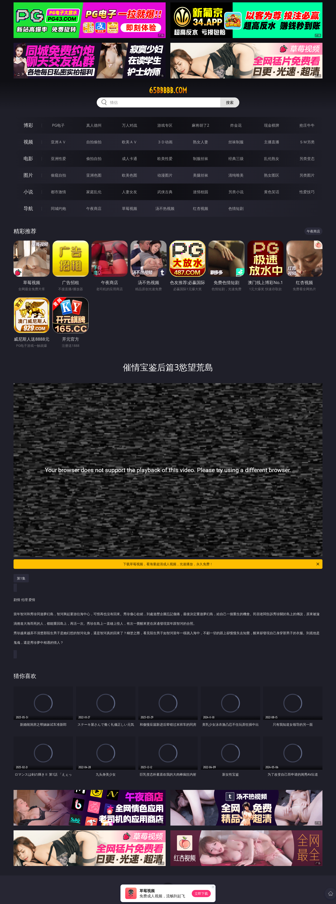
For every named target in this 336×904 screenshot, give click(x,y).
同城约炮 (58, 208)
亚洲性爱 (58, 158)
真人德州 (93, 125)
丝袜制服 (236, 142)
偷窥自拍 (58, 175)
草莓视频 (129, 208)
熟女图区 (271, 175)
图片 (28, 175)
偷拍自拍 (93, 158)
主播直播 (271, 142)
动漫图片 (165, 175)
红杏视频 (200, 208)
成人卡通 (129, 158)
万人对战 (129, 125)
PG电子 (58, 125)
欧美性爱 (165, 158)
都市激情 (58, 191)
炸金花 (236, 125)
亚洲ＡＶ (58, 142)
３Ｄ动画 (165, 142)
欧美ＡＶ (129, 142)
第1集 (21, 578)
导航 (28, 208)
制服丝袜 (200, 158)
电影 (28, 158)
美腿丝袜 (200, 175)
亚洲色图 (93, 175)
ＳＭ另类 (307, 142)
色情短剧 (236, 208)
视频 (28, 142)
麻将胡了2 (200, 125)
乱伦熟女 (271, 158)
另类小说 (236, 191)
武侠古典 (165, 191)
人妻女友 (129, 191)
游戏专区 (165, 125)
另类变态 (307, 158)
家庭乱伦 (93, 191)
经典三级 (236, 158)
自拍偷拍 (93, 142)
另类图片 (307, 175)
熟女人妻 (200, 142)
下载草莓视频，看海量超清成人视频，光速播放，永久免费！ (221, 564)
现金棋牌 (271, 125)
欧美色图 (129, 175)
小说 (28, 192)
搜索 (230, 102)
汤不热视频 (164, 208)
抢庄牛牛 (307, 125)
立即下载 (201, 893)
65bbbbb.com (168, 90)
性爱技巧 (307, 191)
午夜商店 (93, 208)
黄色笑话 (271, 191)
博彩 (28, 125)
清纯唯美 (236, 175)
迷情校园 (200, 191)
